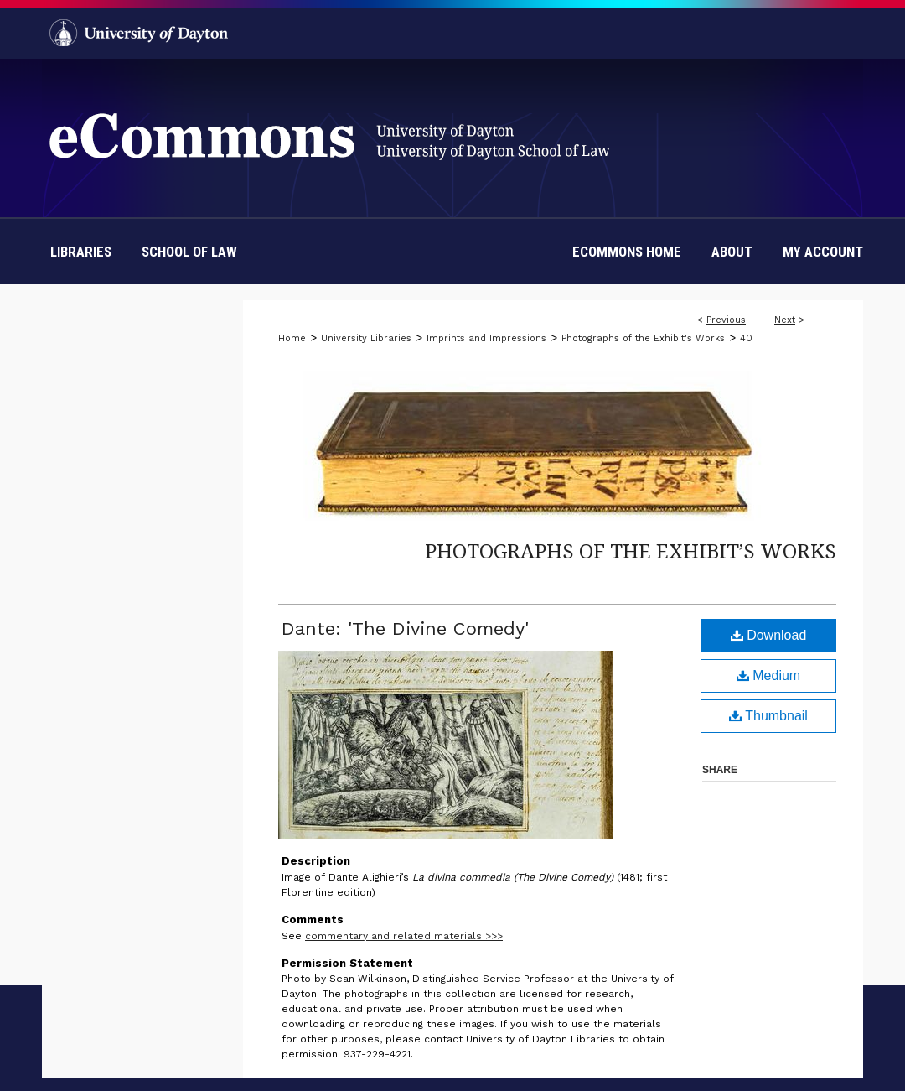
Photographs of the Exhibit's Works (643, 338)
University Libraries (366, 338)
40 (746, 338)
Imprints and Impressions (486, 338)
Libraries (80, 251)
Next (784, 319)
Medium (768, 675)
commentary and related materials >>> (404, 936)
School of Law (189, 251)
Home (292, 338)
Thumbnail (768, 716)
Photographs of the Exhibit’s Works (630, 550)
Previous (726, 319)
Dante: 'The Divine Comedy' (405, 628)
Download (769, 635)
